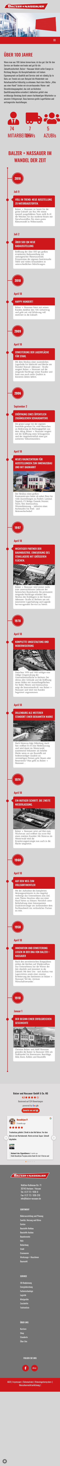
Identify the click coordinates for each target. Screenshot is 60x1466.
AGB (9, 1381)
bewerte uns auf (30, 1110)
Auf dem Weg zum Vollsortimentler (25, 883)
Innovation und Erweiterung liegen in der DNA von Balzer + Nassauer (32, 952)
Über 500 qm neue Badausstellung (25, 244)
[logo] (30, 1173)
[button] (4, 1461)
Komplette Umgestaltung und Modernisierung (32, 644)
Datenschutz (28, 1381)
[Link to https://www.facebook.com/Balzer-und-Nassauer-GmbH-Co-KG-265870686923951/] (25, 1368)
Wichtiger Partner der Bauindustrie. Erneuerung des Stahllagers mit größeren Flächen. (32, 554)
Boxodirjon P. (22, 1119)
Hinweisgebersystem (43, 1381)
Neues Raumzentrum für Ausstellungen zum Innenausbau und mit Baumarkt (33, 463)
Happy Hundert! (24, 301)
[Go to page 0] (25, 1161)
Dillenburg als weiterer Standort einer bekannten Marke (34, 715)
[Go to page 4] (34, 1161)
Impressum (16, 1381)
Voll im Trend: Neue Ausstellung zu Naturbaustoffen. (33, 201)
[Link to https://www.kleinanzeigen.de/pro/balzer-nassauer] (34, 1368)
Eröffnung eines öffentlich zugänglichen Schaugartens (31, 416)
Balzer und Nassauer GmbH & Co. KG (30, 1093)
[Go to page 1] (27, 1161)
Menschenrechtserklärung (29, 1385)
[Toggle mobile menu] (54, 40)
